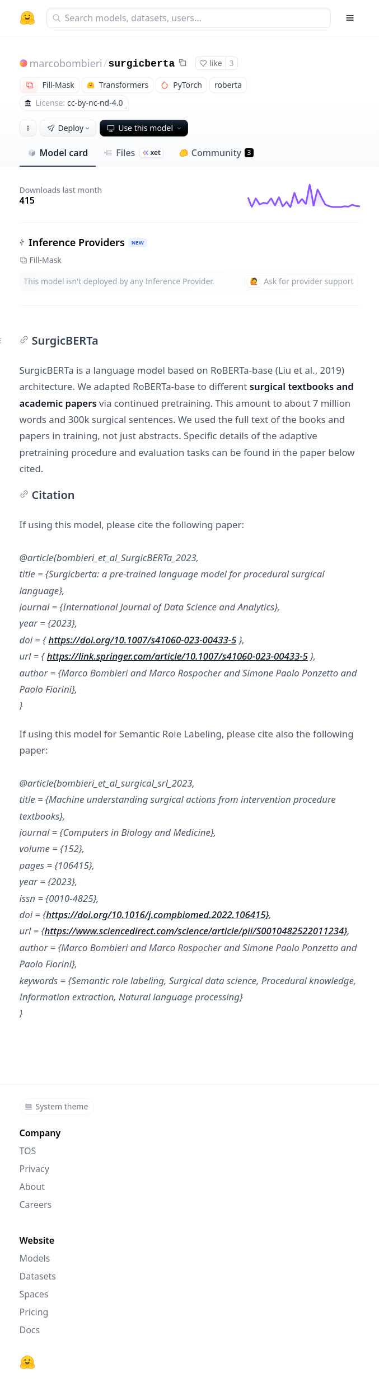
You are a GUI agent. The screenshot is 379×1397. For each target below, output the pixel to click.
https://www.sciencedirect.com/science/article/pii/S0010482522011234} (195, 930)
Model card (57, 153)
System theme (56, 1106)
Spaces (34, 1294)
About (32, 1186)
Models (35, 1258)
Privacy (34, 1169)
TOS (28, 1151)
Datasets (38, 1276)
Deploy (69, 128)
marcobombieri (66, 63)
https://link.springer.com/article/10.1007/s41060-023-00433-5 (177, 656)
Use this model (145, 128)
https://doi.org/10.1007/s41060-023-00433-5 (143, 639)
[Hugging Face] (27, 1362)
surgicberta (141, 63)
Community (216, 153)
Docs (30, 1330)
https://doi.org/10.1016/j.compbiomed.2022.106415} (157, 914)
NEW (137, 242)
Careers (36, 1204)
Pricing (34, 1312)
